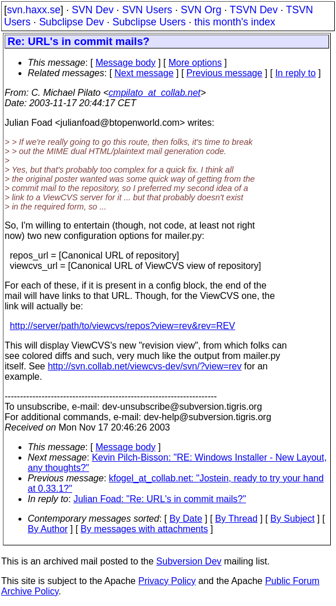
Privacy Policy (167, 581)
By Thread (236, 518)
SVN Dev (92, 10)
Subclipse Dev (71, 22)
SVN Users (147, 10)
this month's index (235, 22)
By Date (185, 518)
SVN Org (201, 10)
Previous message (224, 73)
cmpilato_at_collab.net (154, 93)
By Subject (292, 518)
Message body (125, 63)
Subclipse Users (149, 22)
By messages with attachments (144, 529)
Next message (143, 73)
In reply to (295, 73)
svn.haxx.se (34, 10)
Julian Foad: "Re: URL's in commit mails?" (159, 499)
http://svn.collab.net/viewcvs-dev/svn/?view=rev (145, 366)
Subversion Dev (189, 561)
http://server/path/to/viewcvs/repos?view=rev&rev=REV (122, 326)
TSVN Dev (254, 10)
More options (195, 63)
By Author (48, 529)
